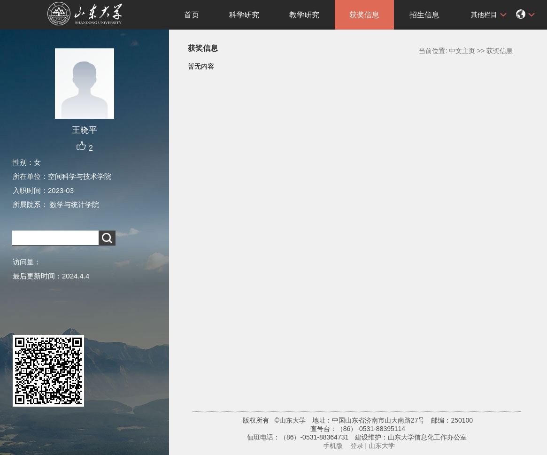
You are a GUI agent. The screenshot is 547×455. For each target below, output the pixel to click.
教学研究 (304, 15)
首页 (191, 15)
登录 (356, 445)
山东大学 (382, 445)
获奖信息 (364, 15)
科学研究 (244, 15)
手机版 (333, 445)
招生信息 (424, 15)
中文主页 (462, 50)
